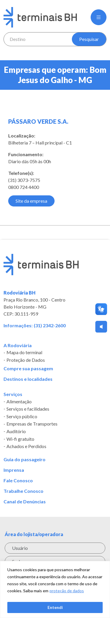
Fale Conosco (18, 480)
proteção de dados (67, 590)
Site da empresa (31, 201)
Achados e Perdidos (26, 446)
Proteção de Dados (25, 360)
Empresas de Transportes (31, 424)
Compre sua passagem (28, 368)
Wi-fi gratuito (20, 439)
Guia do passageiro (24, 459)
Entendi (55, 607)
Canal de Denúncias (25, 501)
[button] (98, 17)
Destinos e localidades (28, 379)
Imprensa (14, 470)
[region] (55, 589)
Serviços (13, 394)
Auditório (16, 431)
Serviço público (21, 416)
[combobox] (38, 39)
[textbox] (38, 39)
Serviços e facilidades (27, 409)
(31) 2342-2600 (50, 325)
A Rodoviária (18, 345)
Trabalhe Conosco (23, 491)
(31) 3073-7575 (24, 180)
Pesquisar (89, 39)
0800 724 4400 (23, 187)
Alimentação (19, 401)
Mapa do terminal (24, 352)
